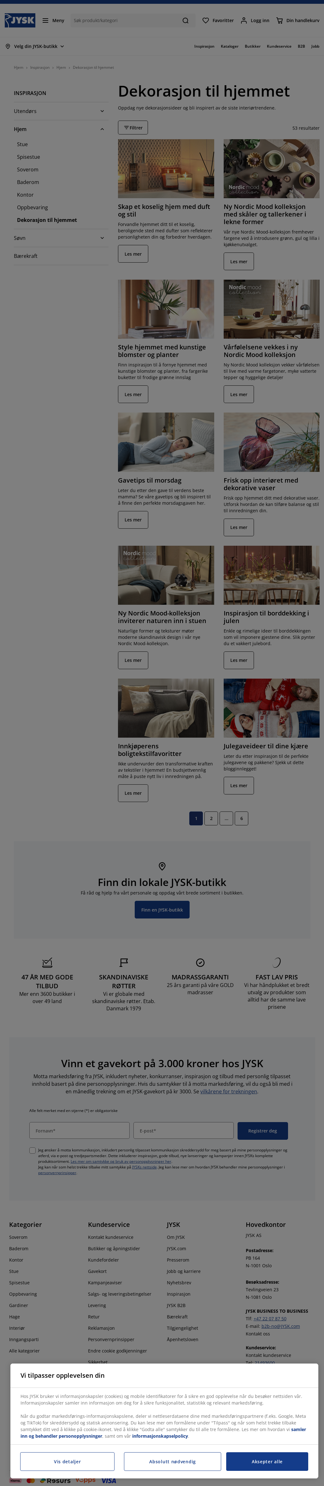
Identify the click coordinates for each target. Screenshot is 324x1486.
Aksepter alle (267, 1462)
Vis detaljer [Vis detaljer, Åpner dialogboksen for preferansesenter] (67, 1462)
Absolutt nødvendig (172, 1462)
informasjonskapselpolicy (160, 1436)
